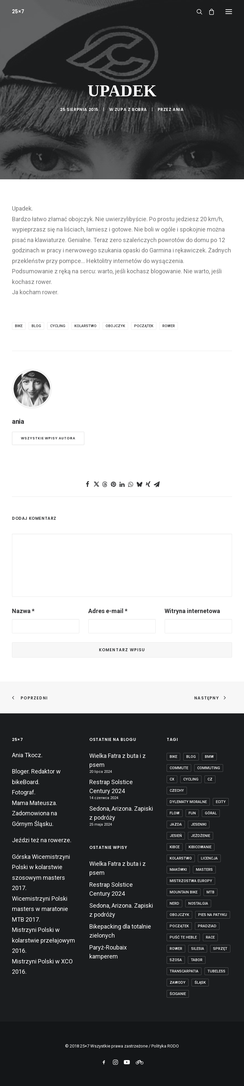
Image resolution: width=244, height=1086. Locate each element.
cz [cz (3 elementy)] (209, 779)
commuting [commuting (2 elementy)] (208, 768)
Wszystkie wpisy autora (48, 438)
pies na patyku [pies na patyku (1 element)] (212, 915)
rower (168, 326)
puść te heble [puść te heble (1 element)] (183, 937)
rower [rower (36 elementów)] (176, 949)
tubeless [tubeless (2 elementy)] (216, 971)
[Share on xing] (148, 484)
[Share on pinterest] (114, 484)
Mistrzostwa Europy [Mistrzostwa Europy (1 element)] (191, 881)
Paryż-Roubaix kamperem (108, 952)
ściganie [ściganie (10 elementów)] (178, 994)
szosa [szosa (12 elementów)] (176, 960)
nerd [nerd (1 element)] (174, 903)
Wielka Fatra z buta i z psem (117, 760)
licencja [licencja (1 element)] (209, 858)
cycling (57, 326)
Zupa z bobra (131, 109)
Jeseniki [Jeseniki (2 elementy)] (198, 824)
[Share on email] (157, 484)
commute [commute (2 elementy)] (179, 768)
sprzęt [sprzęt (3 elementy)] (220, 949)
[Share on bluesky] (139, 484)
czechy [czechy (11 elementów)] (177, 790)
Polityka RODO (165, 1045)
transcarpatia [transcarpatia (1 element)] (184, 971)
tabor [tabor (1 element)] (197, 960)
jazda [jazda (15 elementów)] (176, 824)
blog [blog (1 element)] (191, 757)
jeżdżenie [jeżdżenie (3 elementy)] (200, 836)
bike (19, 326)
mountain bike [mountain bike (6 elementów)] (184, 892)
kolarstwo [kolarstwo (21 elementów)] (181, 858)
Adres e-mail (107, 610)
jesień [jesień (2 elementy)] (176, 836)
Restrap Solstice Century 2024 (111, 786)
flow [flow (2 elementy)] (175, 813)
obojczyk (115, 326)
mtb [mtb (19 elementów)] (210, 892)
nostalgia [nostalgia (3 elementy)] (198, 903)
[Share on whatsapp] (131, 484)
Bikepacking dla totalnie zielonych (120, 931)
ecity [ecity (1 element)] (221, 802)
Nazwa (23, 610)
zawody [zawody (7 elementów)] (178, 982)
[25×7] (18, 11)
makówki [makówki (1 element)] (178, 869)
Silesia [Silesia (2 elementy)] (197, 949)
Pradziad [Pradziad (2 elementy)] (207, 926)
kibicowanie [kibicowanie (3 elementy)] (200, 847)
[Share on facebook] (88, 484)
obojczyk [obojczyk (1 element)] (179, 915)
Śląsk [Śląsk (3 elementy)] (200, 982)
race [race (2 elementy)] (210, 937)
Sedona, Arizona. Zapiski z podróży (121, 813)
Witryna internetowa (192, 610)
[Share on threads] (105, 484)
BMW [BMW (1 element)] (209, 757)
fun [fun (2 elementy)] (192, 813)
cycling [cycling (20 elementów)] (191, 779)
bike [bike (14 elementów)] (173, 757)
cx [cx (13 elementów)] (172, 779)
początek (143, 326)
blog (36, 326)
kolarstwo (85, 326)
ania (178, 109)
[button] (228, 11)
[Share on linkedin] (122, 484)
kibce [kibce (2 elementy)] (175, 847)
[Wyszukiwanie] (197, 12)
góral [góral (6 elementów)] (211, 813)
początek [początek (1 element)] (179, 926)
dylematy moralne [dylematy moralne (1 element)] (188, 802)
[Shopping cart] (208, 12)
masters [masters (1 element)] (204, 869)
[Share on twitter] (96, 484)
